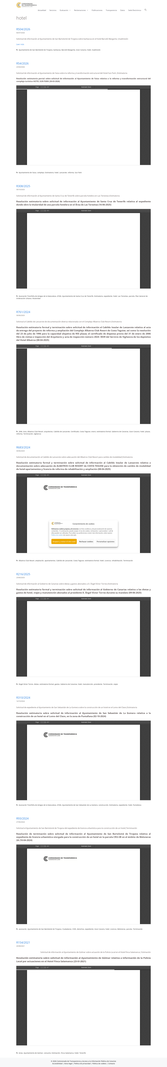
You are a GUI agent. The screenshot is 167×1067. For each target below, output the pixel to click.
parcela (132, 296)
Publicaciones (97, 10)
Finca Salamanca (67, 1053)
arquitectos (48, 431)
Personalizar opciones (105, 541)
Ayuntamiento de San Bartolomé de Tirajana (36, 50)
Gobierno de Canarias (120, 431)
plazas (147, 431)
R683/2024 (23, 447)
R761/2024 (23, 312)
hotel (89, 50)
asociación (23, 929)
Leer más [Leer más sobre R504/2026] (20, 44)
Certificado (75, 431)
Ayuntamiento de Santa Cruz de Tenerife (77, 296)
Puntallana (137, 805)
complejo (40, 172)
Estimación (56, 1053)
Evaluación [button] (66, 10)
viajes (116, 684)
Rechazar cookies (86, 541)
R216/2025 (23, 574)
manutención (88, 684)
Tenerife (82, 1053)
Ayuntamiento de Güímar (33, 1053)
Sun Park (78, 172)
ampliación (39, 560)
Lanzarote (63, 172)
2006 (20, 431)
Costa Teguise (85, 431)
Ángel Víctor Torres (26, 684)
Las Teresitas (123, 296)
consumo (47, 1053)
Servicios (52, 10)
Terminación (28, 434)
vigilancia (37, 434)
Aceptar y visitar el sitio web (64, 541)
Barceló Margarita (68, 50)
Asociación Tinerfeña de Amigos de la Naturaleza (37, 296)
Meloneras (121, 929)
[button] (145, 10)
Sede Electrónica (134, 10)
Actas (21, 1053)
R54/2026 (22, 63)
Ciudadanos (66, 929)
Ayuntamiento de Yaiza (27, 172)
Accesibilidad (57, 1063)
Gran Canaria (81, 50)
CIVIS (74, 929)
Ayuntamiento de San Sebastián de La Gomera (80, 805)
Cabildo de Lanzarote (62, 431)
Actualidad (42, 10)
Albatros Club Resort (35, 431)
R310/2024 (23, 697)
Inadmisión (96, 50)
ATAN (59, 296)
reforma (71, 172)
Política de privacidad (82, 1063)
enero (93, 431)
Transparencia (111, 10)
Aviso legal (68, 1063)
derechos (80, 929)
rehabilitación (117, 560)
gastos (57, 684)
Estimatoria (49, 172)
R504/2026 (23, 29)
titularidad (36, 298)
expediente (108, 296)
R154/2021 (23, 942)
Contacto (111, 1063)
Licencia (108, 560)
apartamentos (50, 560)
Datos (122, 10)
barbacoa (57, 50)
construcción (103, 805)
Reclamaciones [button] (82, 10)
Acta (25, 431)
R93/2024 (22, 818)
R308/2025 (23, 186)
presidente (98, 684)
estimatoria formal (104, 431)
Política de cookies (57, 535)
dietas (36, 684)
